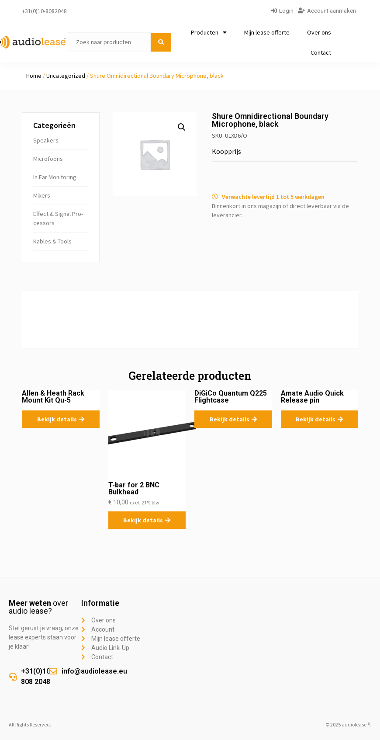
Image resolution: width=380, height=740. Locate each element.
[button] (182, 127)
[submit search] (161, 42)
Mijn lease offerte (267, 32)
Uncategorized (65, 76)
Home (33, 76)
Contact (321, 52)
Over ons (319, 32)
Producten (209, 32)
